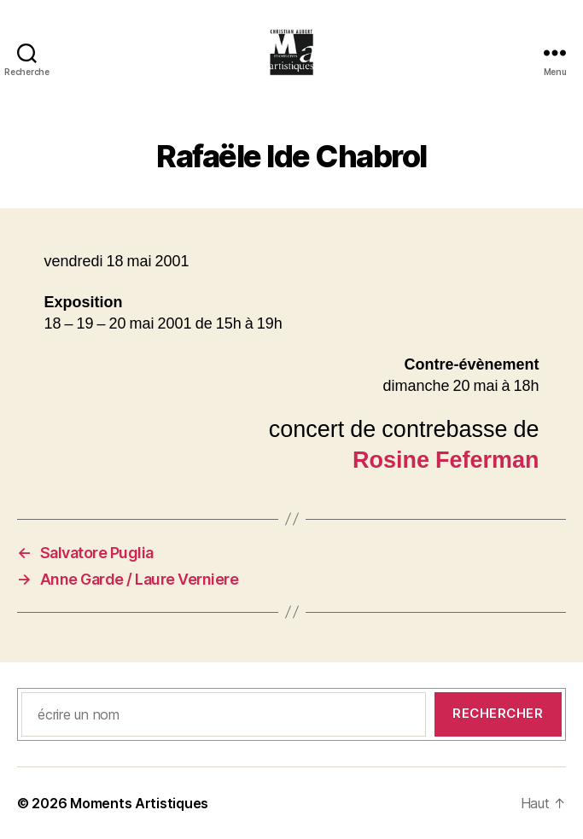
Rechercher (497, 713)
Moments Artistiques (139, 803)
